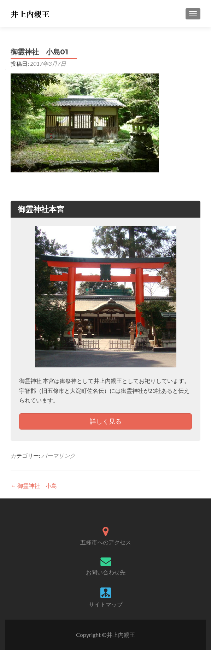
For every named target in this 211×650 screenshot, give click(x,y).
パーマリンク (58, 455)
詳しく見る (106, 421)
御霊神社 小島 (34, 485)
